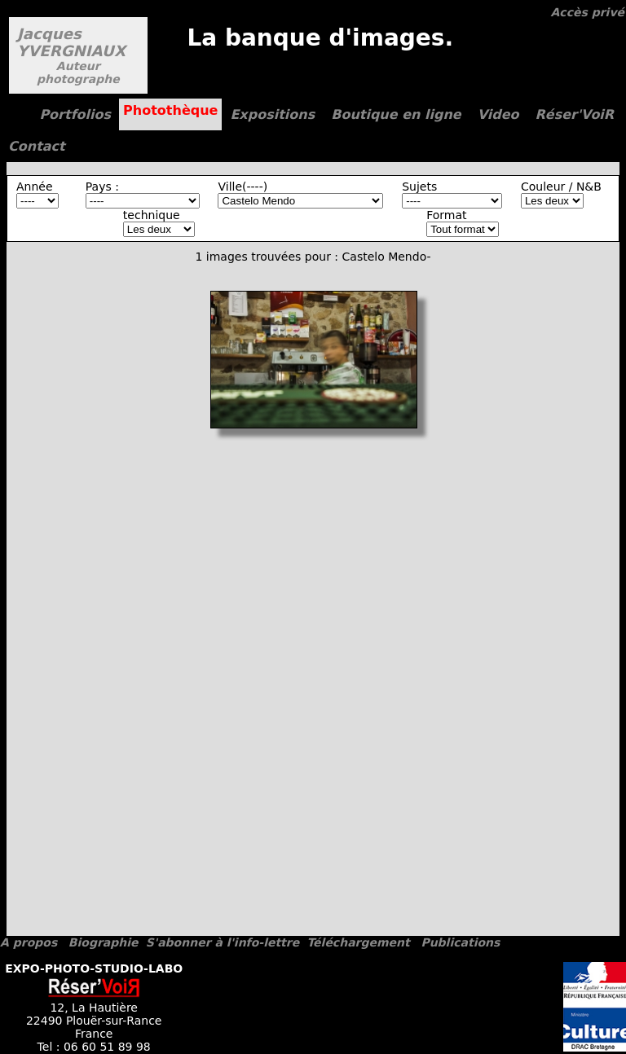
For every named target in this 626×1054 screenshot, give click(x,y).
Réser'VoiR (575, 114)
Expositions (272, 114)
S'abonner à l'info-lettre (222, 942)
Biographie (103, 942)
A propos (28, 942)
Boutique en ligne (396, 114)
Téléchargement (357, 942)
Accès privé (587, 12)
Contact (36, 146)
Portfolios (75, 114)
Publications (460, 942)
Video (498, 114)
